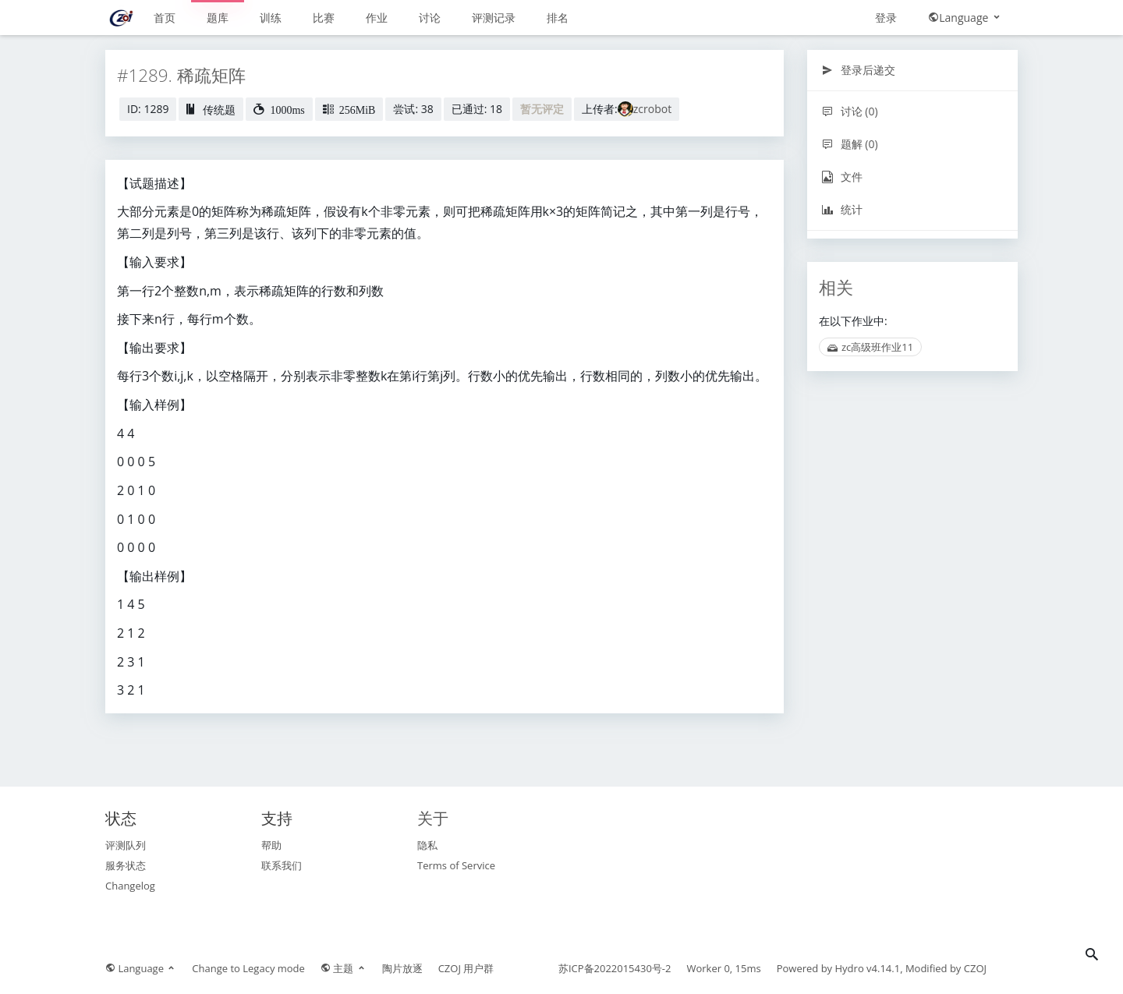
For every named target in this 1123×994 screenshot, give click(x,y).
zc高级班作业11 (870, 347)
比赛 (324, 17)
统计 (842, 209)
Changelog (130, 886)
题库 (217, 17)
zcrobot (652, 108)
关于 (432, 818)
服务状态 (125, 865)
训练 (271, 17)
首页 (164, 17)
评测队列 (125, 845)
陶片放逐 (402, 968)
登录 (886, 17)
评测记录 (493, 17)
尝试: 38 (413, 108)
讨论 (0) (849, 111)
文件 (842, 176)
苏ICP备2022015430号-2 (614, 968)
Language (965, 17)
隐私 (427, 845)
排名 (558, 17)
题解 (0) (849, 143)
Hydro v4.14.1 (868, 968)
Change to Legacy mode (248, 968)
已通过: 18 (477, 108)
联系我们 (281, 865)
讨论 (430, 17)
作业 (377, 17)
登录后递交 (858, 69)
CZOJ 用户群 (466, 968)
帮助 (271, 845)
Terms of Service (456, 865)
